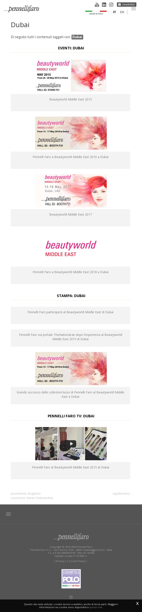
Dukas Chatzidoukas (40, 498)
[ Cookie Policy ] (77, 561)
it (114, 12)
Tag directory (121, 493)
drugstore (34, 493)
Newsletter (128, 4)
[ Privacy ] (60, 561)
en (122, 12)
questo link (95, 607)
